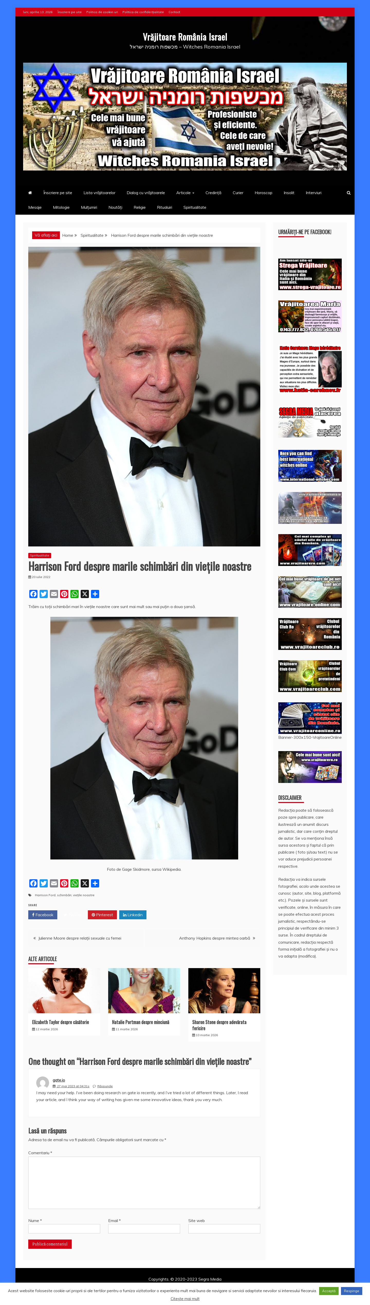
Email (114, 1220)
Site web (196, 1220)
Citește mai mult (185, 1298)
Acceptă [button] (329, 1291)
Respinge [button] (351, 1291)
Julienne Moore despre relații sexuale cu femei (79, 938)
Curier (238, 192)
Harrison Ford (45, 895)
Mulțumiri (89, 207)
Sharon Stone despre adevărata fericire (219, 1025)
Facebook (42, 915)
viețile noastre (84, 895)
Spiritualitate (194, 207)
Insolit (289, 192)
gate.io (59, 1080)
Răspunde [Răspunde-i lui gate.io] (105, 1086)
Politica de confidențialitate (143, 12)
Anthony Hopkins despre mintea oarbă (214, 938)
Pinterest (102, 915)
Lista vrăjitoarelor (99, 192)
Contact (174, 12)
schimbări (64, 895)
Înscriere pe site (70, 12)
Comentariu (40, 1152)
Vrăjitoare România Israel (185, 36)
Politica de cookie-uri (102, 12)
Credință (213, 192)
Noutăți (115, 207)
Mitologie (61, 207)
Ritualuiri (164, 207)
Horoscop (263, 192)
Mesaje (35, 207)
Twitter (72, 915)
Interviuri (313, 192)
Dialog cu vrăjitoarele (146, 192)
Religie (140, 207)
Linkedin (133, 915)
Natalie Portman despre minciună (140, 1022)
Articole (183, 192)
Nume (35, 1220)
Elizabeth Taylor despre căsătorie (60, 1022)
